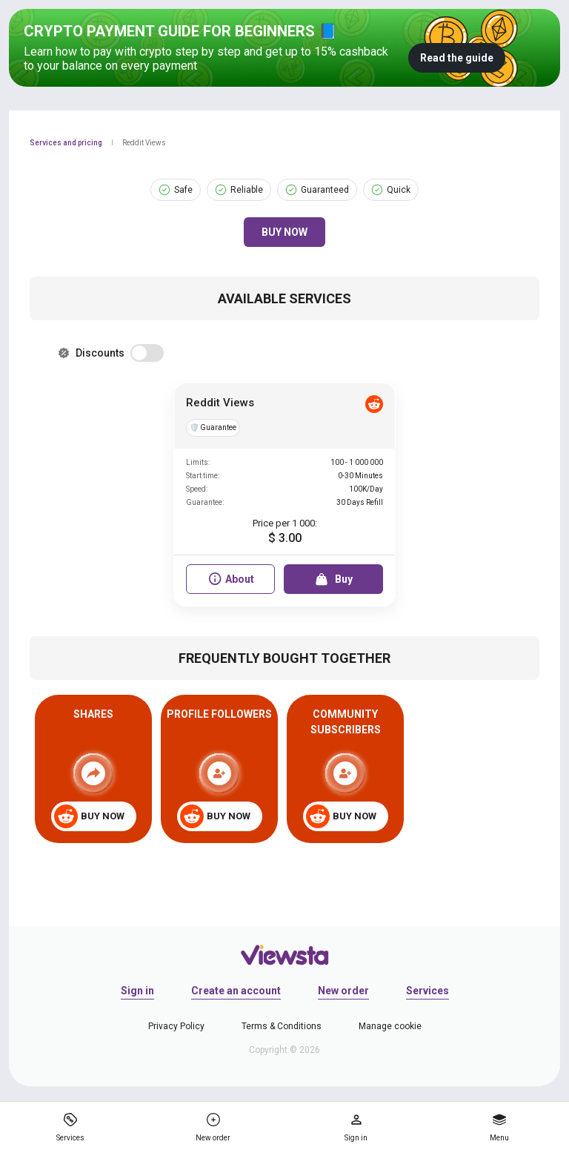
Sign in (137, 991)
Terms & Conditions (282, 1026)
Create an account (236, 991)
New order (343, 991)
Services (427, 991)
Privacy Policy (176, 1026)
